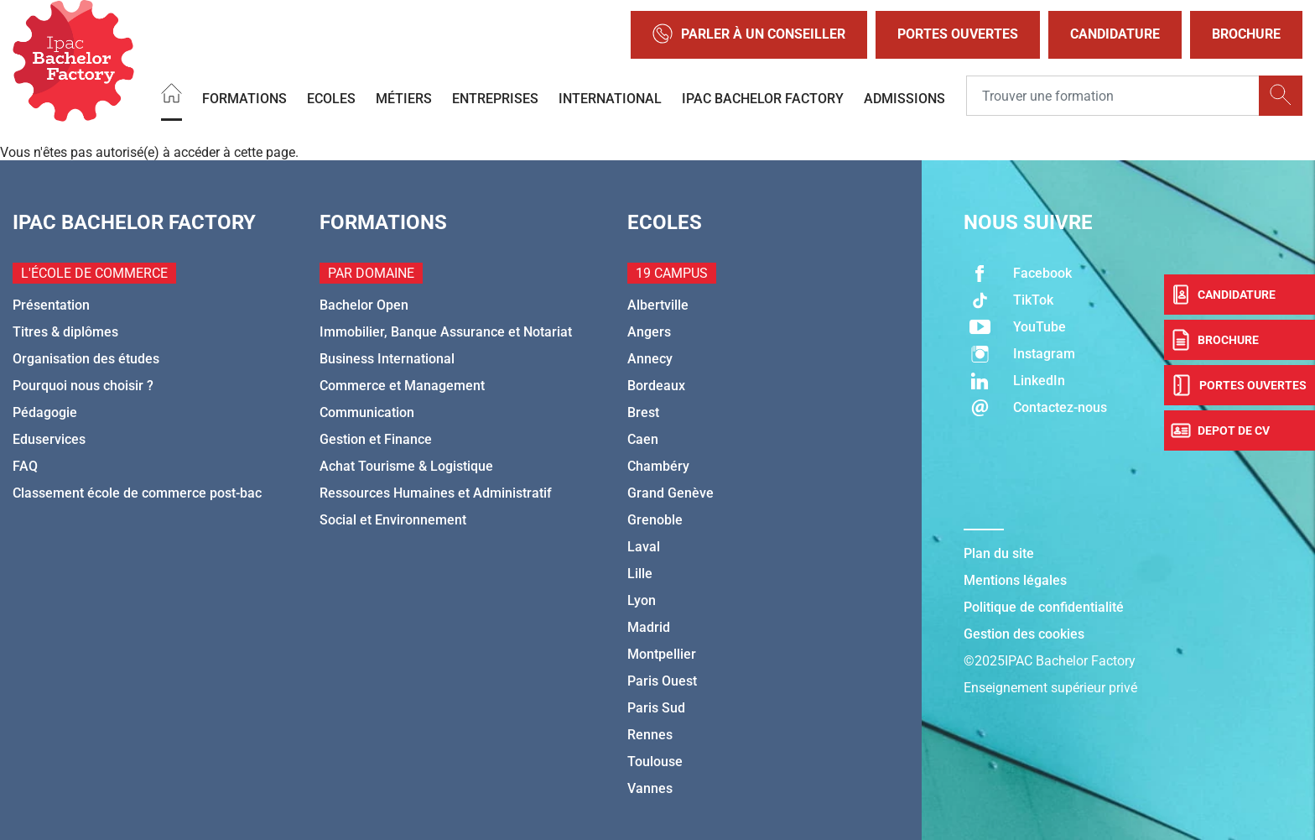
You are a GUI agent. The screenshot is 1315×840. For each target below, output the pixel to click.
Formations (244, 98)
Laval (643, 547)
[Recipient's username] (1113, 96)
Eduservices (49, 439)
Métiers (404, 98)
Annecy (650, 359)
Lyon (641, 600)
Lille (639, 574)
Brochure (1246, 34)
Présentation (51, 305)
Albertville (658, 305)
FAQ (25, 466)
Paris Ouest (662, 681)
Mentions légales (1015, 580)
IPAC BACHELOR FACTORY (763, 98)
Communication (367, 412)
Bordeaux (656, 386)
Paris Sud (656, 708)
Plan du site (999, 553)
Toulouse (655, 762)
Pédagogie (45, 412)
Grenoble (655, 520)
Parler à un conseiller (748, 34)
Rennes (650, 735)
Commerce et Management (402, 386)
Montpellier (661, 654)
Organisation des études (86, 359)
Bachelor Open (364, 305)
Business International (387, 359)
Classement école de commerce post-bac (137, 493)
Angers (649, 332)
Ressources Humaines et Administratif (436, 493)
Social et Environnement (393, 520)
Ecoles (331, 98)
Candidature (1115, 34)
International (610, 98)
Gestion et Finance (376, 439)
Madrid (648, 627)
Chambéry (658, 466)
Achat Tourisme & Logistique (406, 466)
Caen (642, 439)
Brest (643, 412)
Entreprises (495, 98)
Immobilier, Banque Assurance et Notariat (446, 332)
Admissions (904, 98)
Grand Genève (670, 493)
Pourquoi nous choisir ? (83, 386)
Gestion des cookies (1024, 634)
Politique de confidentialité (1044, 607)
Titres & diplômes (65, 332)
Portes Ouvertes (957, 34)
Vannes (650, 788)
